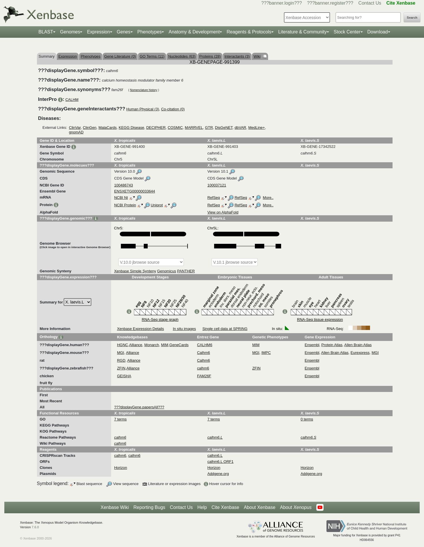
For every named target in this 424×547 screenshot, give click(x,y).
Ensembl (312, 345)
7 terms (120, 419)
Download (377, 31)
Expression (98, 31)
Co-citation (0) (173, 109)
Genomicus (166, 271)
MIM (164, 345)
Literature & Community (302, 31)
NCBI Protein (125, 205)
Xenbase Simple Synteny (135, 271)
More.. (268, 197)
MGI (120, 352)
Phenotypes (149, 31)
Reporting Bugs (149, 507)
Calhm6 (203, 352)
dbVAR (240, 127)
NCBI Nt (121, 197)
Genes (123, 31)
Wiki (259, 56)
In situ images (184, 329)
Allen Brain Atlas (358, 345)
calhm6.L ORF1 (220, 461)
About (295, 507)
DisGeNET (224, 127)
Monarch (151, 345)
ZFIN (121, 368)
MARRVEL (194, 127)
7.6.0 (35, 527)
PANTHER (186, 271)
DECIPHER (156, 127)
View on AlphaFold (222, 212)
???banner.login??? (281, 3)
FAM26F (204, 376)
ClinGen (89, 127)
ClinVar (75, 127)
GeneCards (178, 345)
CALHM (72, 99)
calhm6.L (215, 455)
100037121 (216, 185)
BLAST (45, 31)
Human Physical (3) (142, 109)
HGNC (122, 345)
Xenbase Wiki (114, 507)
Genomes (70, 31)
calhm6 (203, 368)
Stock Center (347, 31)
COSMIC (175, 127)
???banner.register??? (330, 3)
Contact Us (369, 3)
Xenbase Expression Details (140, 329)
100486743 (123, 185)
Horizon (120, 467)
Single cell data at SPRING (224, 329)
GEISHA (124, 376)
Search (412, 17)
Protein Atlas (331, 345)
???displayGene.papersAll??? (139, 407)
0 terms (306, 419)
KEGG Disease (131, 127)
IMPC (266, 352)
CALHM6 (204, 345)
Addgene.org (218, 473)
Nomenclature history (143, 90)
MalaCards (107, 127)
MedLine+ (256, 127)
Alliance (135, 345)
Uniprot (157, 205)
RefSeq (213, 197)
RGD (121, 360)
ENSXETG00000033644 (134, 191)
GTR (209, 127)
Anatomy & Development (194, 31)
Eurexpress (360, 352)
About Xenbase (259, 507)
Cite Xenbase (225, 507)
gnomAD (76, 132)
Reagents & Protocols (249, 31)
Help (202, 507)
